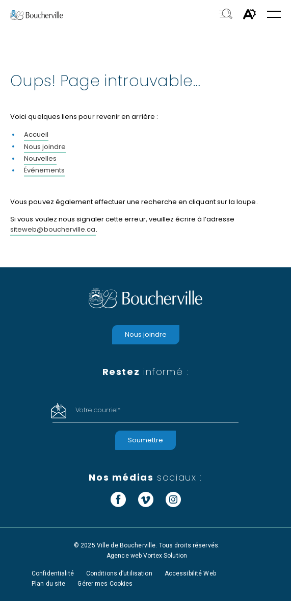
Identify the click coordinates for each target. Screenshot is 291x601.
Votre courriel (97, 410)
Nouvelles (40, 158)
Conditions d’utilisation (119, 573)
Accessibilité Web (190, 573)
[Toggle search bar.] (225, 14)
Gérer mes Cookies (105, 583)
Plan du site (48, 583)
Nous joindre (45, 147)
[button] (274, 15)
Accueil (36, 134)
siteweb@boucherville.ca (53, 229)
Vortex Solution (165, 555)
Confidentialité (53, 573)
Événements (44, 170)
